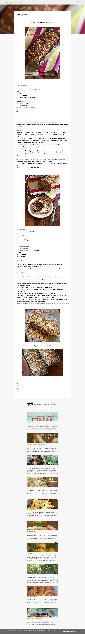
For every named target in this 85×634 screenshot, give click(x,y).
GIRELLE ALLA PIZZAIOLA (32, 596)
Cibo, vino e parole (12, 2)
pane (18, 385)
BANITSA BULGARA (31, 531)
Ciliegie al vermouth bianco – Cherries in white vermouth (39, 466)
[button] (17, 18)
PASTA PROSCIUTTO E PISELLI (33, 509)
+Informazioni (66, 631)
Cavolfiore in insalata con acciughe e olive (36, 444)
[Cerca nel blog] (77, 2)
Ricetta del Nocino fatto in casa (33, 575)
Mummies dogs (30, 553)
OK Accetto (74, 631)
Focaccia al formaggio (32, 487)
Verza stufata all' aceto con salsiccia (34, 618)
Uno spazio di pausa (31, 422)
